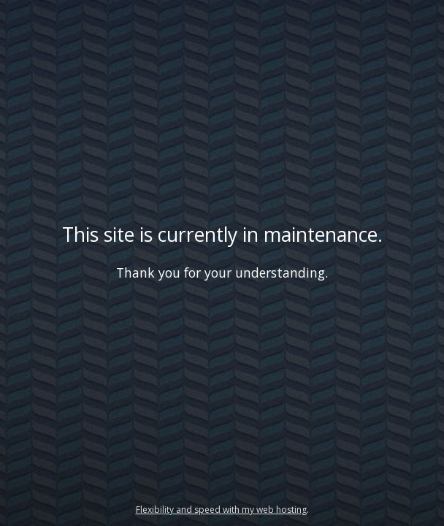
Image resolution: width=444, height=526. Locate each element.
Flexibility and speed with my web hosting (221, 509)
